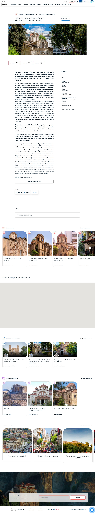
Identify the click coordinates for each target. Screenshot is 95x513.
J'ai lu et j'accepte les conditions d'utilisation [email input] (21, 498)
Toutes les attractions (85, 228)
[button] (47, 51)
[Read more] (14, 259)
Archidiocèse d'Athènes (67, 94)
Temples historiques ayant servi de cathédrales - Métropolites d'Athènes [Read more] (39, 361)
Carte (69, 4)
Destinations (32, 4)
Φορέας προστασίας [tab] (24, 215)
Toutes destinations (85, 378)
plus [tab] (63, 77)
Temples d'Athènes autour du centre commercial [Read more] (14, 360)
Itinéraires (25, 4)
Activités (39, 4)
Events (66, 1)
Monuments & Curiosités (16, 4)
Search (64, 1)
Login (71, 1)
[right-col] (65, 19)
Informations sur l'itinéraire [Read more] (9, 366)
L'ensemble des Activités (84, 426)
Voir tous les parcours (85, 338)
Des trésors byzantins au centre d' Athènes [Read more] (65, 360)
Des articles (57, 4)
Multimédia (64, 4)
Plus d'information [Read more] (7, 265)
